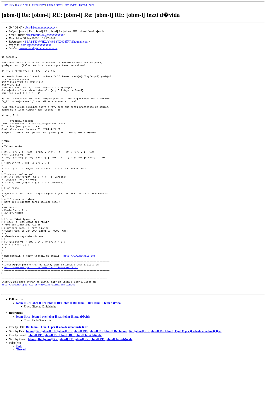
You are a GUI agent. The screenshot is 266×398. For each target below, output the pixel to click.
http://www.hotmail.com (79, 294)
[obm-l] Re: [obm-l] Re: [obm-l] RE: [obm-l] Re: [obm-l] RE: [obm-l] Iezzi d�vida (68, 346)
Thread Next (54, 4)
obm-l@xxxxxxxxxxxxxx (40, 27)
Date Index (70, 4)
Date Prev (8, 4)
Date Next (22, 4)
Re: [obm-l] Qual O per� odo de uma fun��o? (57, 370)
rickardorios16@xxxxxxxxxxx (45, 34)
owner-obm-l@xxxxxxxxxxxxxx (38, 48)
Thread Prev (37, 4)
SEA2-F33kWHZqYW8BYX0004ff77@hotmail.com (56, 41)
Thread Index (86, 4)
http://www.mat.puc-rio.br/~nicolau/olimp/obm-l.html (41, 307)
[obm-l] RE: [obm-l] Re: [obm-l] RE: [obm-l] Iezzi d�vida (53, 360)
